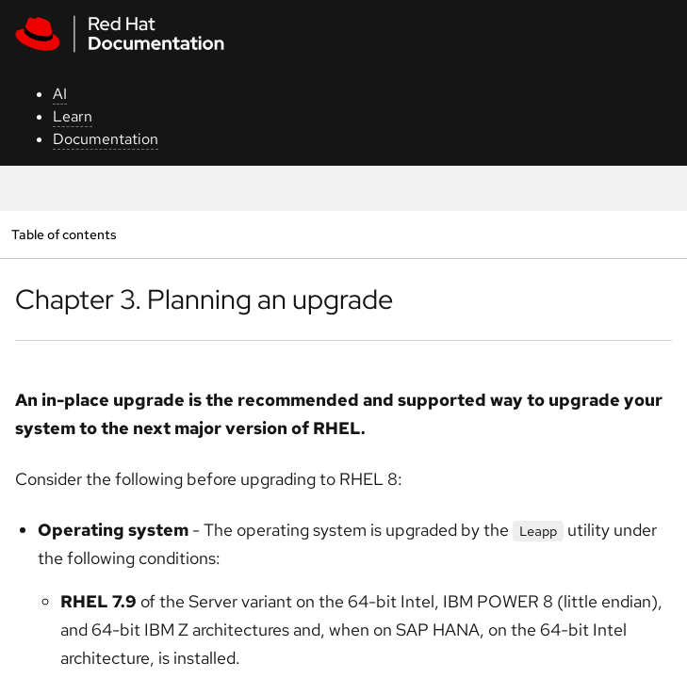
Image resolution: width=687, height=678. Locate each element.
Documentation (105, 139)
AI (60, 94)
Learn (72, 116)
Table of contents (63, 234)
